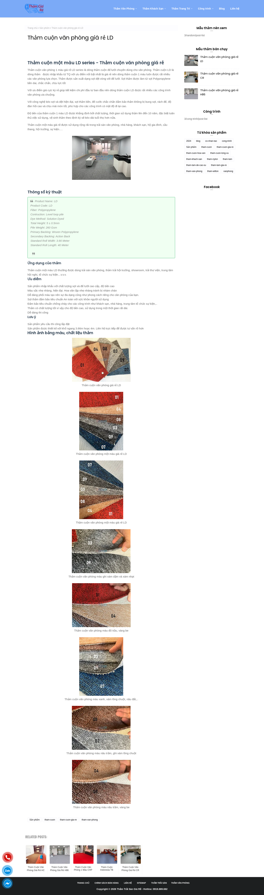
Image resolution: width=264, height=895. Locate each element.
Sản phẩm (44, 28)
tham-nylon (212, 159)
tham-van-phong (90, 819)
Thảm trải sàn (159, 883)
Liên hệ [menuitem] (234, 8)
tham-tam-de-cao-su (196, 165)
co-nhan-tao (211, 141)
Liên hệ (128, 883)
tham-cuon (50, 819)
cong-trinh (227, 141)
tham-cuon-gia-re (68, 819)
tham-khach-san (194, 159)
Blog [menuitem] (222, 8)
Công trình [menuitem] (204, 8)
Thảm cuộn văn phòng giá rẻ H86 (219, 92)
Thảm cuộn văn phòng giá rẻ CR (219, 76)
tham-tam (227, 159)
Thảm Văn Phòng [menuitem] (124, 8)
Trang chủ (32, 28)
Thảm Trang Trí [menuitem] (180, 8)
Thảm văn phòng (180, 883)
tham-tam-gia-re (219, 165)
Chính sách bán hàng (107, 883)
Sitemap (141, 883)
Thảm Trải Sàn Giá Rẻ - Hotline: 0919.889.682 (142, 889)
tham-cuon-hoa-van (195, 153)
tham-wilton (212, 171)
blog (198, 141)
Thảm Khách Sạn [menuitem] (152, 8)
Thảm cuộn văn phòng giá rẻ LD (219, 59)
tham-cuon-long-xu (219, 153)
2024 (188, 141)
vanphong (228, 171)
